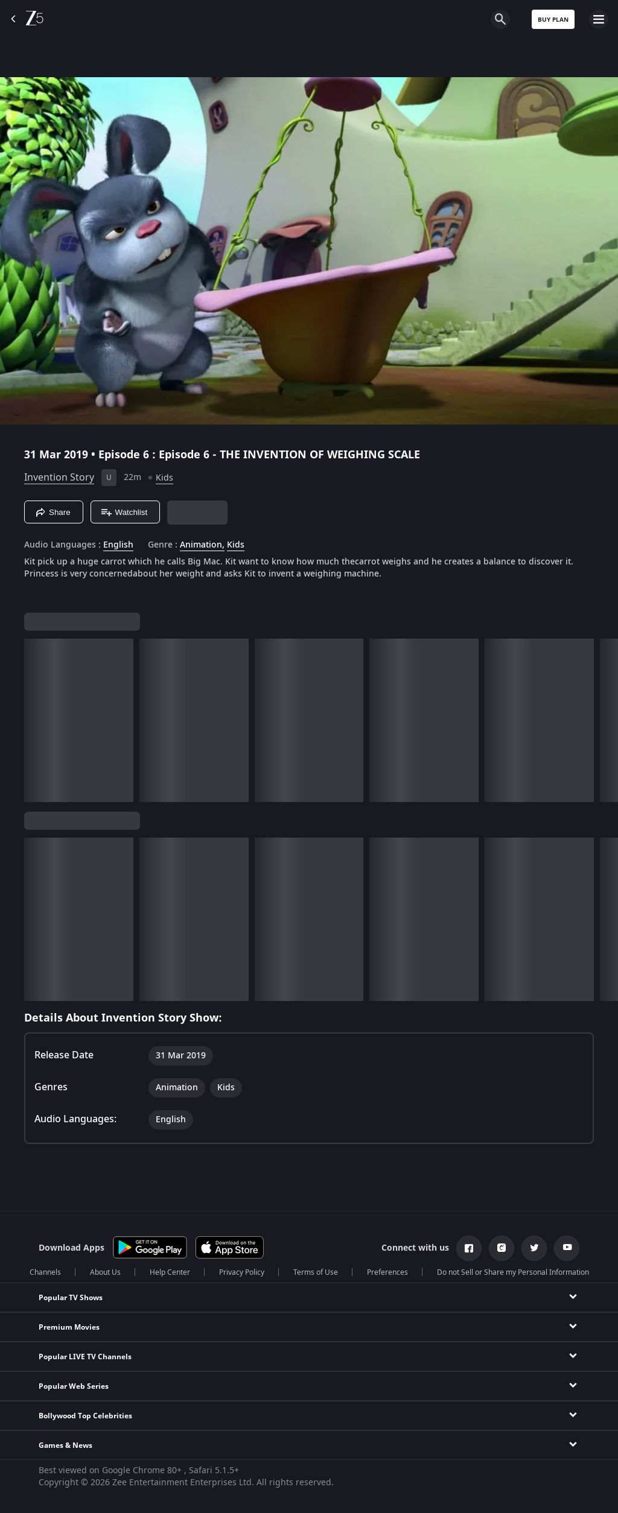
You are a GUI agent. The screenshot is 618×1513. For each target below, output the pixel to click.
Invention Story (59, 477)
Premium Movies (69, 1327)
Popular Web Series (74, 1386)
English (118, 545)
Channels (45, 1272)
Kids (164, 478)
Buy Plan (553, 19)
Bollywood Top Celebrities (85, 1416)
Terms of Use (315, 1272)
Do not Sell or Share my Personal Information (513, 1272)
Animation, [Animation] (202, 545)
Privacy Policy (241, 1272)
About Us (105, 1272)
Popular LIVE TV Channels (85, 1356)
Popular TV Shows (71, 1297)
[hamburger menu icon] (598, 19)
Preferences (387, 1272)
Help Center (170, 1272)
